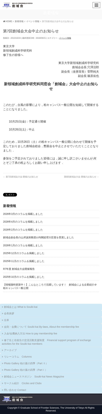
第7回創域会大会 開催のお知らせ (20, 177)
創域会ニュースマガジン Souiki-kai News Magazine (34, 376)
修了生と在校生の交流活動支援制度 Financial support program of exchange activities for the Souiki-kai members (46, 342)
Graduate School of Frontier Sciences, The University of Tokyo (52, 407)
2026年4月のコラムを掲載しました (23, 221)
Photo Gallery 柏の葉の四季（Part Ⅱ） (26, 363)
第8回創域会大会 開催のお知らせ (81, 177)
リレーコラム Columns (18, 356)
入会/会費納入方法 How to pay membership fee (30, 333)
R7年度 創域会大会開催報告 (19, 269)
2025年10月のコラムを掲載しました (23, 277)
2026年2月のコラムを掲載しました (23, 229)
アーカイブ (10, 350)
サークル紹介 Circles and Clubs (23, 383)
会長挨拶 (9, 313)
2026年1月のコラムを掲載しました (23, 245)
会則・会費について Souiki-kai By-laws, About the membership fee (41, 326)
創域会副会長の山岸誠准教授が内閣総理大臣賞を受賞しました (38, 237)
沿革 (6, 320)
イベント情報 (65, 38)
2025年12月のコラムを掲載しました (23, 253)
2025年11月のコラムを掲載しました (23, 261)
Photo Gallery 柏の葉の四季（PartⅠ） (25, 369)
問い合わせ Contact (15, 389)
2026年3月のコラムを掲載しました (23, 214)
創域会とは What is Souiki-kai (20, 306)
